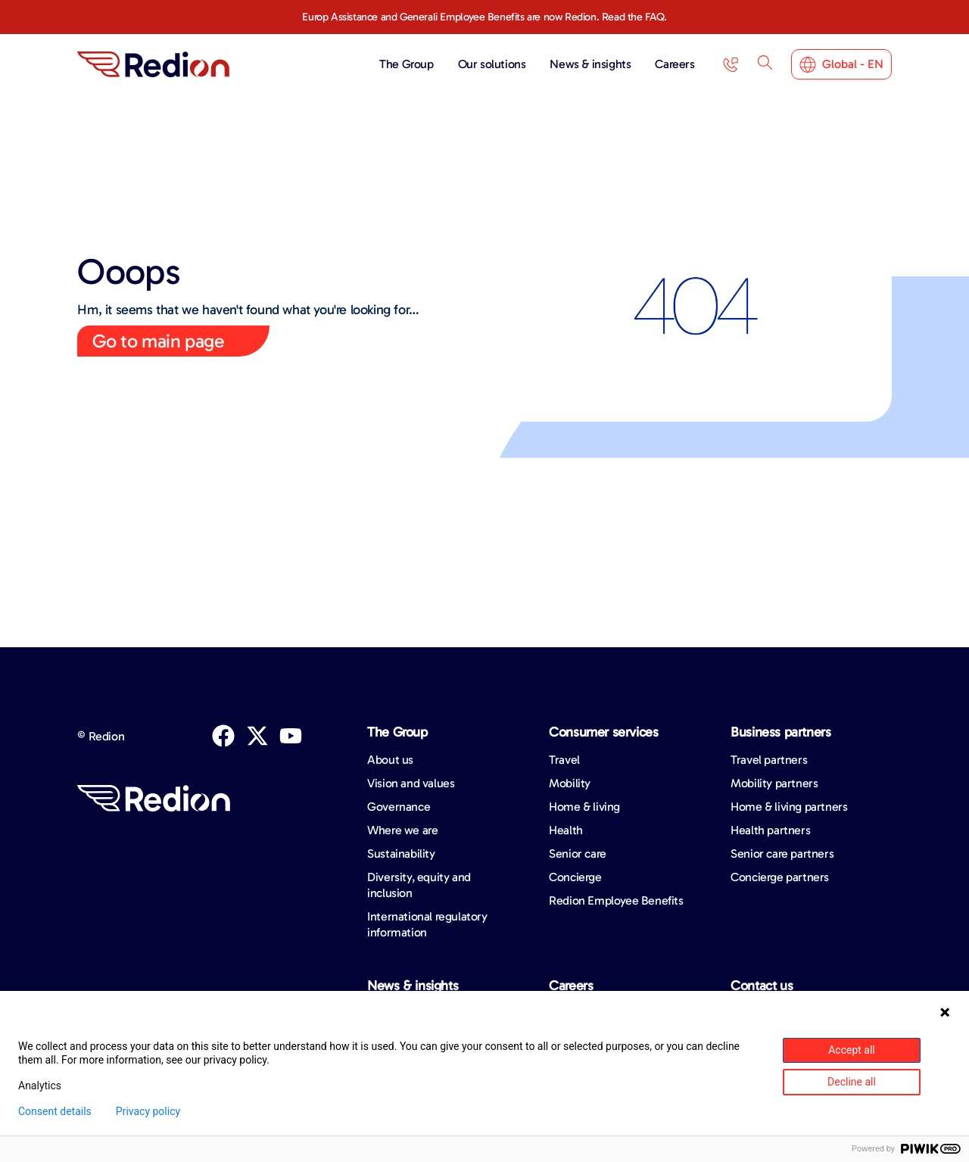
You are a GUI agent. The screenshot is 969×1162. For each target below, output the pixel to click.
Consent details (55, 1111)
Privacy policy (148, 1111)
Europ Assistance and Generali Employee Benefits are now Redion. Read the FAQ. (484, 16)
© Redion (100, 736)
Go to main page (158, 341)
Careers (674, 64)
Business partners (780, 732)
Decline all (851, 1082)
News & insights (594, 64)
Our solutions (496, 64)
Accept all (851, 1050)
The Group (410, 64)
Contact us (762, 985)
